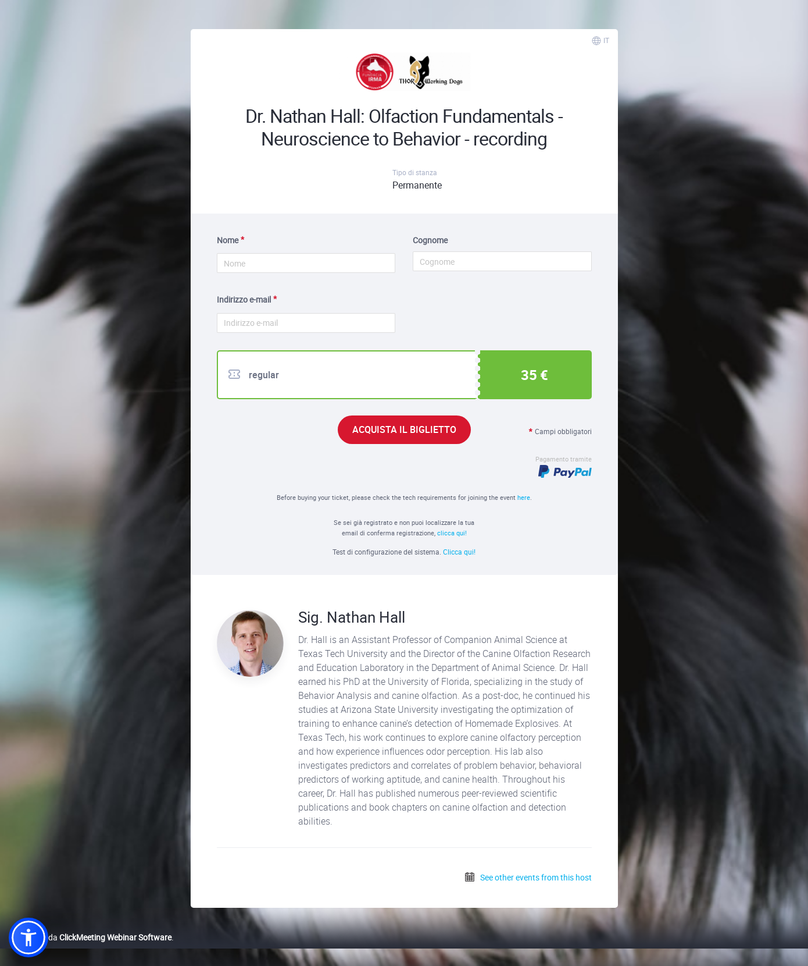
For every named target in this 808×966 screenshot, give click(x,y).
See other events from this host (528, 877)
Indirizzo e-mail (244, 299)
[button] (28, 937)
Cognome (430, 240)
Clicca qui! (459, 551)
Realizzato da (90, 937)
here (523, 497)
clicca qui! (452, 532)
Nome (227, 240)
